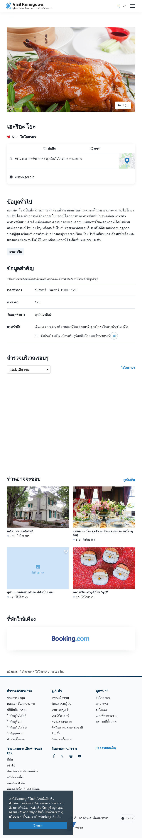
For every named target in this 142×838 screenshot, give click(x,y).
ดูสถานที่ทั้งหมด (106, 721)
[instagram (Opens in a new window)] (71, 756)
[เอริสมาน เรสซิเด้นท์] (38, 512)
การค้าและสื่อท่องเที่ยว (94, 818)
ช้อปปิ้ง (55, 733)
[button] (124, 6)
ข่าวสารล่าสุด (16, 698)
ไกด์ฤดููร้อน (14, 721)
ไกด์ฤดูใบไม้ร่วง (17, 727)
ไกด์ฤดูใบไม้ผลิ (16, 715)
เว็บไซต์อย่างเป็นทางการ (36, 279)
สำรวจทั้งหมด (16, 739)
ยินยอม (38, 825)
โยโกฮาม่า (103, 698)
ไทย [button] (126, 818)
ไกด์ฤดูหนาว (15, 733)
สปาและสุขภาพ (61, 721)
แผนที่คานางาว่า (106, 715)
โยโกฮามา (28, 137)
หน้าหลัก (12, 671)
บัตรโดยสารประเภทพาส (22, 771)
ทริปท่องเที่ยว (15, 777)
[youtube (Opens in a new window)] (79, 756)
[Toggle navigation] (132, 6)
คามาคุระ (102, 704)
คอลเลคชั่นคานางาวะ (21, 704)
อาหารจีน (15, 252)
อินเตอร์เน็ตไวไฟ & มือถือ (23, 789)
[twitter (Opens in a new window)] (62, 756)
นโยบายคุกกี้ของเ (20, 816)
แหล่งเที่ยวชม (60, 698)
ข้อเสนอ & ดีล (16, 783)
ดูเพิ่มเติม (129, 480)
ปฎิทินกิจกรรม (16, 710)
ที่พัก (10, 759)
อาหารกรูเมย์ (59, 710)
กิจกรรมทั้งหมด (61, 739)
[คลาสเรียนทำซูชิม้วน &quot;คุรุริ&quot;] (104, 573)
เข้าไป (11, 765)
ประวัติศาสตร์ (60, 715)
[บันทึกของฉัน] (124, 6)
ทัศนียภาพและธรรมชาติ (67, 727)
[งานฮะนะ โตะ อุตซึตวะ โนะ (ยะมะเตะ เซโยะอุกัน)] (104, 513)
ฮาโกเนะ (101, 710)
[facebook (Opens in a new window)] (53, 756)
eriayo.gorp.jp (24, 177)
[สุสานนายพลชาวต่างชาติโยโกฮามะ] (38, 573)
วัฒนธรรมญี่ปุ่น (61, 704)
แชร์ (95, 148)
